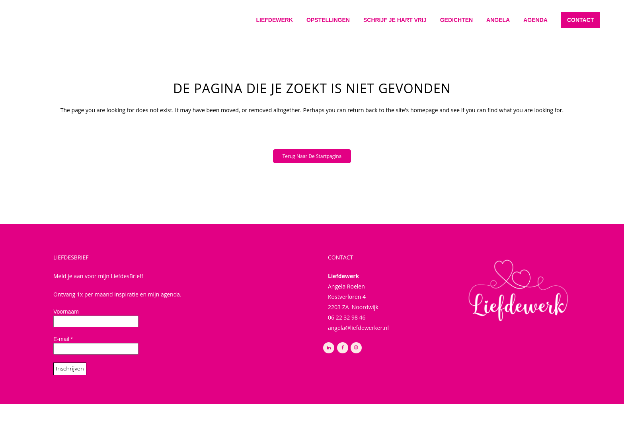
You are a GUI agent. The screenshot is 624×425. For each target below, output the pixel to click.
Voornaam (66, 311)
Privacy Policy (275, 410)
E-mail (63, 339)
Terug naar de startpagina (312, 156)
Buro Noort (351, 410)
